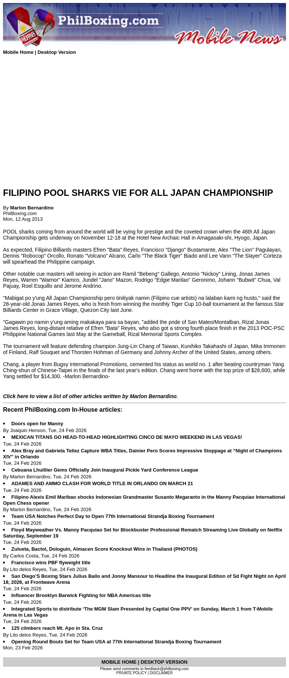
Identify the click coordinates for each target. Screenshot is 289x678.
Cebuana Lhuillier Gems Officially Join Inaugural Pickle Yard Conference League (104, 470)
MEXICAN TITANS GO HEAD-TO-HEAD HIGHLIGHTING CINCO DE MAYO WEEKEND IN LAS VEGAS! (126, 437)
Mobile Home (19, 52)
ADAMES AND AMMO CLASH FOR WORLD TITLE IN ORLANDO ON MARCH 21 (102, 483)
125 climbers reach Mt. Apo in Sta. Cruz (57, 628)
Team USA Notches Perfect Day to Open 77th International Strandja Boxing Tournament (112, 516)
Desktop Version (57, 52)
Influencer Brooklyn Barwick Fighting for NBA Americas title (81, 595)
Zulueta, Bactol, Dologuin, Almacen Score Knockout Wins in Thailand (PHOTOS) (104, 549)
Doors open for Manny (37, 423)
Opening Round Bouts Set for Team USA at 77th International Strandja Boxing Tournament (116, 641)
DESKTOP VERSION (164, 662)
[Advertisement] (144, 128)
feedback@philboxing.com (166, 669)
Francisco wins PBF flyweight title (50, 562)
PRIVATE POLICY (131, 673)
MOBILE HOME (120, 662)
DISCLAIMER (161, 673)
